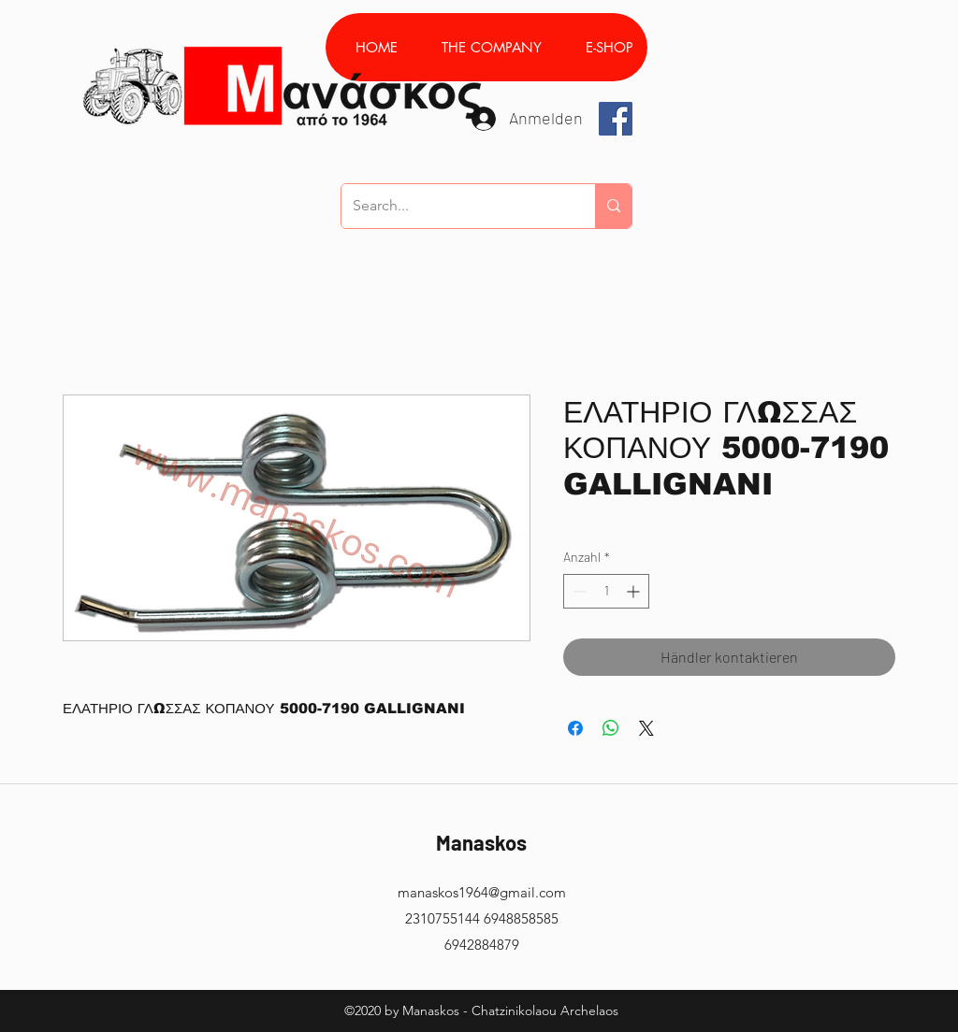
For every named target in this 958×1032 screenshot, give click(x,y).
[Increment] (634, 591)
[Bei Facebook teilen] (575, 728)
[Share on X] (646, 728)
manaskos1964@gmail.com (482, 892)
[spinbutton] (606, 591)
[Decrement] (577, 591)
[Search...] (454, 206)
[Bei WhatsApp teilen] (611, 728)
